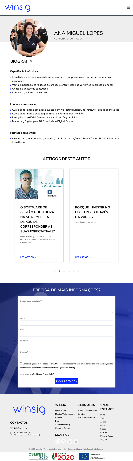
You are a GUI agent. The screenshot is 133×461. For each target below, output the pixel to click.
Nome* (23, 318)
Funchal (103, 432)
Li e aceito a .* (38, 374)
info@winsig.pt (20, 428)
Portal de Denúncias (86, 417)
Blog (57, 421)
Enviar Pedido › (66, 381)
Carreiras (81, 414)
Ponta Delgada (106, 436)
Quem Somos (61, 410)
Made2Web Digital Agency (93, 449)
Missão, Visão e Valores (65, 414)
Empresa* (24, 352)
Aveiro (103, 422)
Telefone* (24, 341)
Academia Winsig (62, 424)
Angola (103, 439)
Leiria (102, 425)
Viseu (102, 418)
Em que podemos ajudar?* (31, 301)
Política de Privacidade (43, 374)
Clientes (58, 417)
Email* (22, 329)
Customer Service (62, 428)
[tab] (54, 271)
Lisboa (103, 429)
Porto (102, 415)
